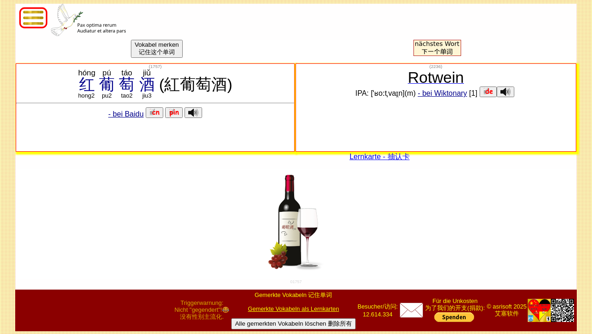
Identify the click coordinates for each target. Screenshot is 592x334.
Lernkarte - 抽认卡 (380, 157)
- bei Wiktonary (442, 93)
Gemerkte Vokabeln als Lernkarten (293, 308)
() (155, 66)
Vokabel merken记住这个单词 (157, 48)
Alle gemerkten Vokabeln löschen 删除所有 (293, 323)
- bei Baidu (126, 114)
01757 (296, 281)
